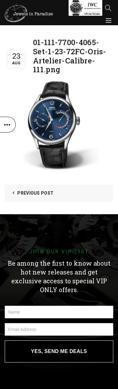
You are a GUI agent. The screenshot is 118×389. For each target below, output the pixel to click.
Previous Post (35, 193)
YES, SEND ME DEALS (59, 351)
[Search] (108, 8)
